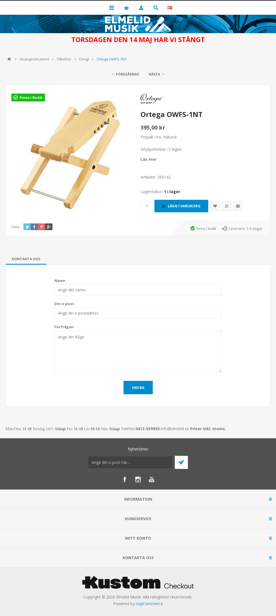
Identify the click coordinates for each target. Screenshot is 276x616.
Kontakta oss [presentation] (26, 258)
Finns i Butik (31, 97)
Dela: (15, 226)
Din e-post (64, 303)
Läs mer (149, 159)
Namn (59, 280)
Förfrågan (64, 326)
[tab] (26, 259)
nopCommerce (149, 603)
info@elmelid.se (175, 428)
